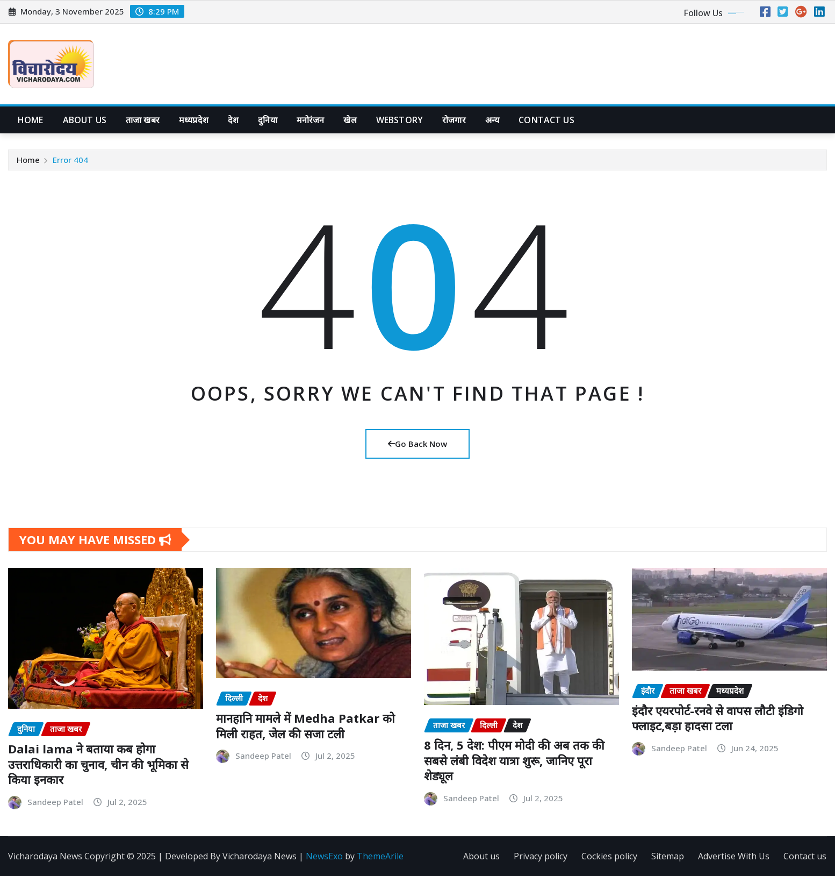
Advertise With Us (733, 856)
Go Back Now (417, 443)
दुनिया (267, 120)
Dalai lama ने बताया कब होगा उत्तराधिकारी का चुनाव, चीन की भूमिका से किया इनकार (98, 763)
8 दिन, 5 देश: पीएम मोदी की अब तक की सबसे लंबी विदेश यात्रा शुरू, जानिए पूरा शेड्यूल (514, 760)
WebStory (399, 120)
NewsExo (324, 856)
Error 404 (70, 159)
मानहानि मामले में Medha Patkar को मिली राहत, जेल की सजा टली (305, 726)
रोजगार (454, 120)
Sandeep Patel (55, 801)
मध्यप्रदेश (193, 120)
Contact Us (546, 120)
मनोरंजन (311, 120)
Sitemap (667, 856)
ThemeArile (380, 856)
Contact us (804, 856)
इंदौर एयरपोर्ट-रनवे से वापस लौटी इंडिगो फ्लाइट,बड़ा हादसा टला (717, 718)
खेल (349, 120)
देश (233, 120)
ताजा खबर (143, 120)
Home (31, 120)
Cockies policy (609, 856)
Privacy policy (540, 856)
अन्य (492, 120)
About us (84, 120)
